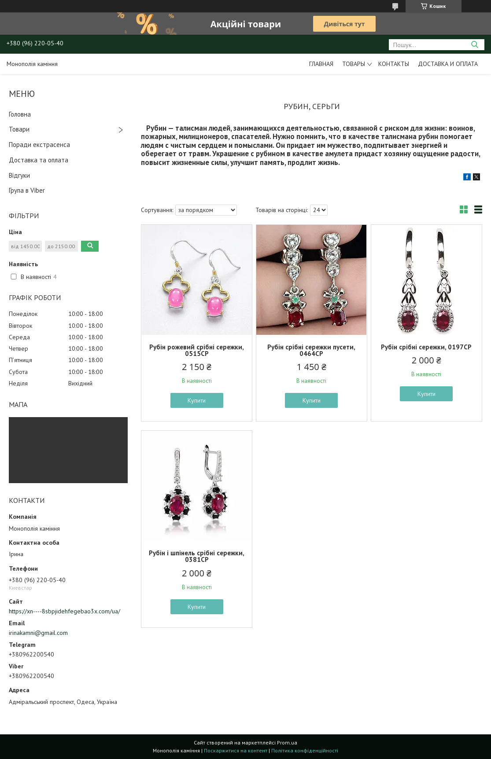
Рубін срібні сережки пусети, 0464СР (311, 350)
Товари (19, 129)
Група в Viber (27, 190)
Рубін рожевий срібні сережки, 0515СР (196, 350)
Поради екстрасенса (39, 144)
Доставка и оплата (448, 64)
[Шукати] (474, 44)
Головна (20, 114)
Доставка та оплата (38, 160)
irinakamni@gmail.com (38, 633)
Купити (197, 400)
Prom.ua (287, 742)
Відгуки (19, 175)
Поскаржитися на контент (235, 750)
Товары (353, 64)
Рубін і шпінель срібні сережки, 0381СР (196, 556)
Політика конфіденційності (304, 750)
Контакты (393, 64)
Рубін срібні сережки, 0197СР (426, 347)
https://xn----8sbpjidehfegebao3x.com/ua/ (64, 611)
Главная (321, 64)
